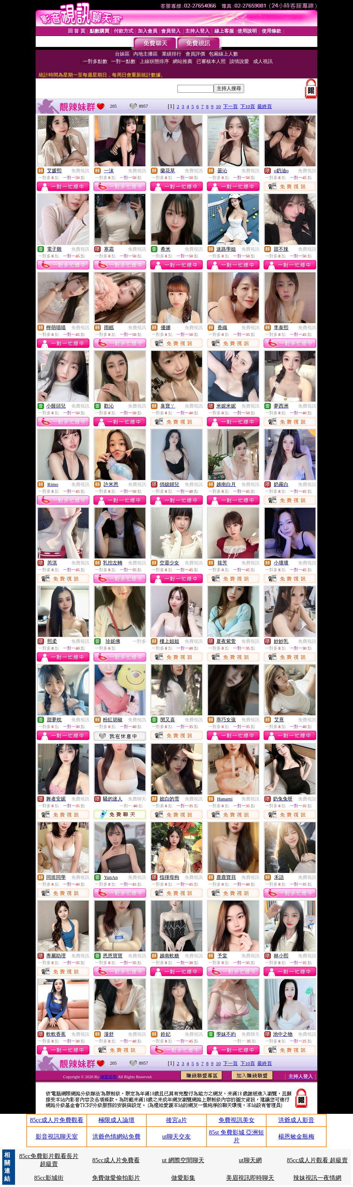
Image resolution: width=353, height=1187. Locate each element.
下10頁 (247, 106)
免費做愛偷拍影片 (116, 1178)
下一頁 (230, 106)
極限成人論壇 (116, 1120)
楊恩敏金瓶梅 (296, 1136)
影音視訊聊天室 (57, 1136)
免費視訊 (80, 170)
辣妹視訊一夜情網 (317, 1178)
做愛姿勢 (109, 1076)
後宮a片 (176, 1120)
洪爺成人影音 (296, 1120)
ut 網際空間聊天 (183, 1160)
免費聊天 (137, 799)
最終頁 (264, 106)
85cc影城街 (48, 1178)
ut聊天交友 (176, 1136)
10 (218, 106)
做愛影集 (183, 1178)
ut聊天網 (250, 1160)
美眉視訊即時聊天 (250, 1178)
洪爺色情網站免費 (116, 1136)
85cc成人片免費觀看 (56, 1120)
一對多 (139, 641)
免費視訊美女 (237, 1120)
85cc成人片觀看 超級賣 (317, 1160)
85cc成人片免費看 (116, 1160)
